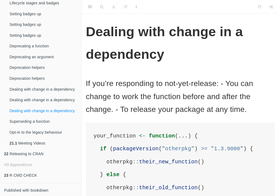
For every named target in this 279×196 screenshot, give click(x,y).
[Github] (259, 7)
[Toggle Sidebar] (90, 7)
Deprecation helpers (27, 67)
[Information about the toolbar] (136, 7)
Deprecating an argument (32, 57)
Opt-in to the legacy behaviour (36, 132)
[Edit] (126, 7)
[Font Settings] (113, 7)
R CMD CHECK (20, 175)
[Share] (271, 7)
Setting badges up (25, 14)
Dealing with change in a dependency (42, 89)
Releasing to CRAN (24, 154)
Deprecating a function (29, 46)
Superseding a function (30, 121)
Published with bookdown (26, 190)
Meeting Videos (27, 143)
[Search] (102, 7)
